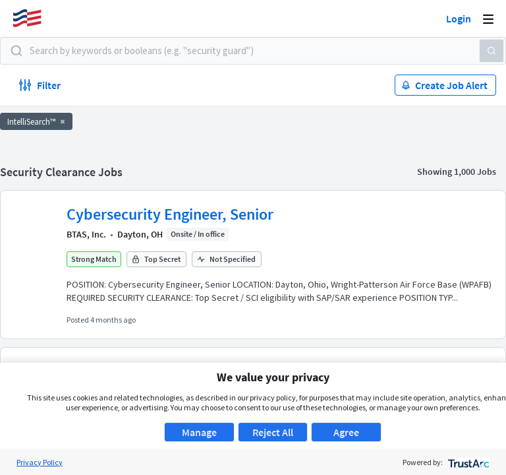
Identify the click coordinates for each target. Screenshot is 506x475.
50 (328, 311)
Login (458, 18)
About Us (247, 450)
